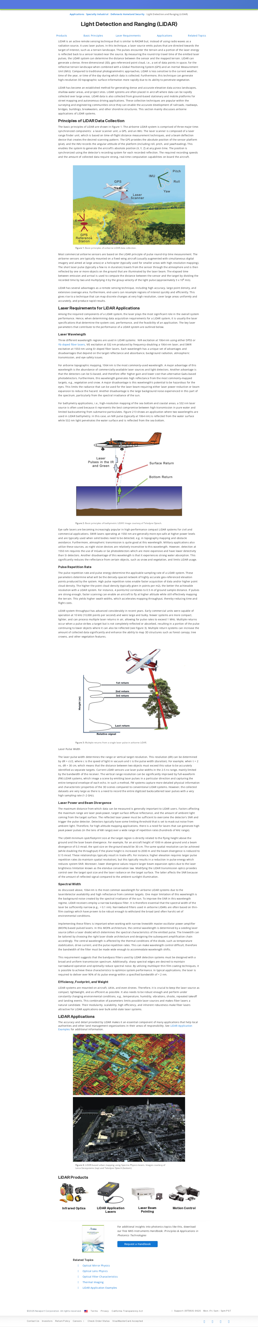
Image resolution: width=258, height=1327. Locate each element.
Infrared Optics (74, 1208)
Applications (77, 14)
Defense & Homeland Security (128, 14)
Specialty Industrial (97, 14)
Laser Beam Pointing (147, 1210)
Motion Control (184, 1208)
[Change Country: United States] (86, 1311)
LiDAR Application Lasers (111, 1210)
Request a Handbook (137, 1244)
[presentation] (129, 663)
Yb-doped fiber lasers (71, 344)
